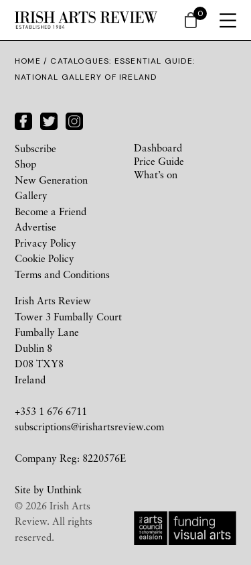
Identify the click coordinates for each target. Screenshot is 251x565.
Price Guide (159, 161)
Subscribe (35, 148)
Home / (32, 61)
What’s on (155, 174)
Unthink (64, 489)
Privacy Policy (45, 243)
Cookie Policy (44, 258)
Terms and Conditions (62, 274)
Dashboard (158, 147)
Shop (25, 164)
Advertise (35, 227)
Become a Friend (50, 211)
